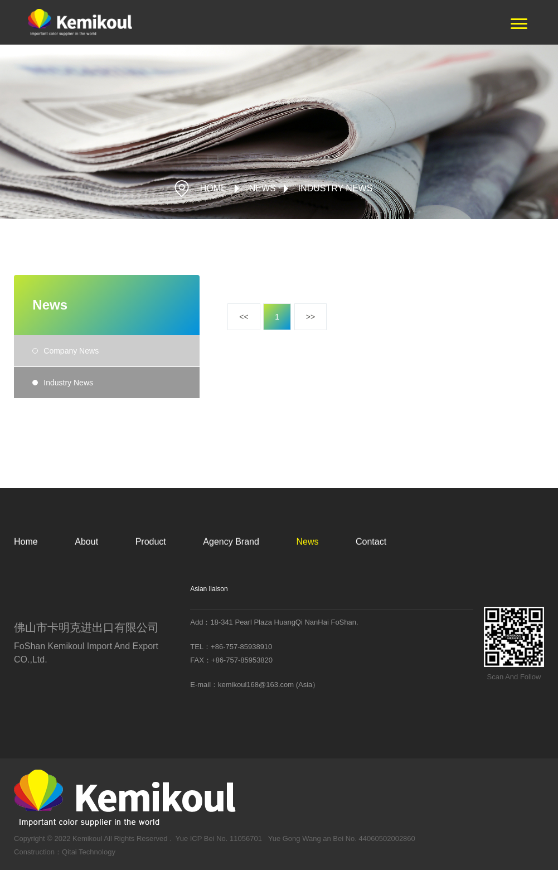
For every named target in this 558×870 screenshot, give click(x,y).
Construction (34, 861)
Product (150, 555)
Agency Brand (231, 555)
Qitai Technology (88, 861)
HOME (213, 188)
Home (26, 555)
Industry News (335, 188)
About (86, 555)
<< (243, 317)
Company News (71, 352)
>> (310, 317)
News (262, 188)
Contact (371, 555)
